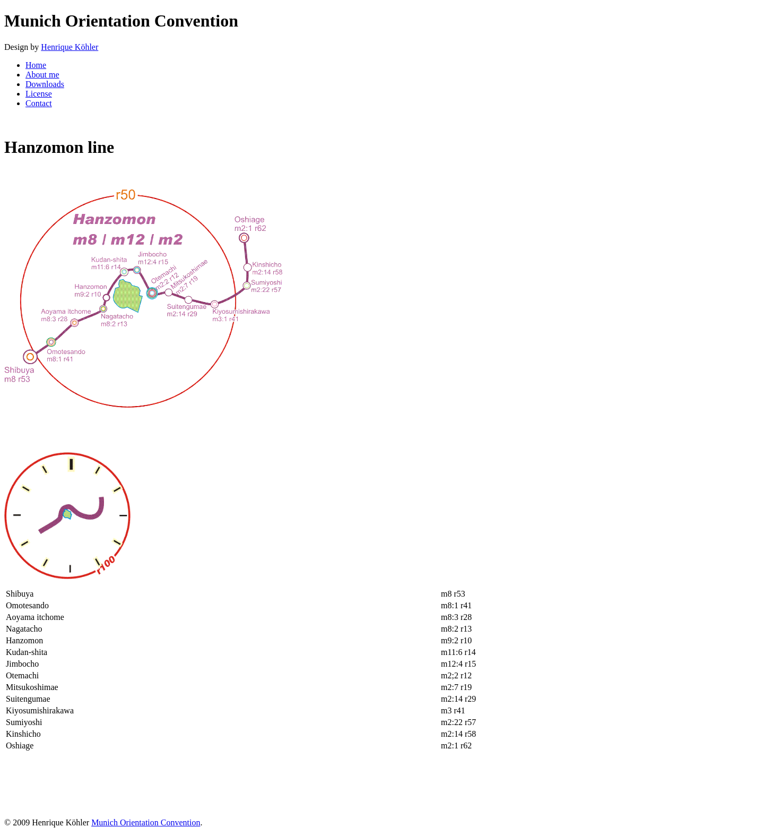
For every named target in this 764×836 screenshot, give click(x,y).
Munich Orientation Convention (145, 822)
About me (42, 74)
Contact (38, 103)
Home (35, 65)
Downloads (44, 84)
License (38, 93)
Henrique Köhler (69, 46)
